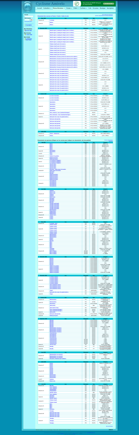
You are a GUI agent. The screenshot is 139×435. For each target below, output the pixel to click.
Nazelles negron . (53, 392)
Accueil (39, 8)
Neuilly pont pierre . (54, 315)
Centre (59, 16)
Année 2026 (29, 30)
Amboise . (52, 190)
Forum (69, 8)
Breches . (52, 258)
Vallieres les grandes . (54, 156)
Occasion (95, 8)
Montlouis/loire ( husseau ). (56, 327)
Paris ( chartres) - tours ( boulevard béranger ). (60, 112)
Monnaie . (52, 173)
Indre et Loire (65, 16)
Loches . (52, 216)
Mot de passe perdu (28, 21)
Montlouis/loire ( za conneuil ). (56, 354)
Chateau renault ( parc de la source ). (58, 44)
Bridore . (52, 22)
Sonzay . (52, 368)
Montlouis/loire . (53, 209)
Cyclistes (83, 8)
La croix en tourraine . (54, 95)
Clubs (75, 8)
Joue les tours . (53, 164)
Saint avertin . (53, 305)
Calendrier (47, 8)
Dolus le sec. (52, 191)
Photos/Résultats (59, 8)
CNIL (74, 433)
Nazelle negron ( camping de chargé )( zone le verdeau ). (62, 30)
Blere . (51, 242)
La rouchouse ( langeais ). (55, 160)
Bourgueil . (52, 198)
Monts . (51, 143)
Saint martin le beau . (54, 307)
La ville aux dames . (54, 277)
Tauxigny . (52, 410)
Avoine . (51, 363)
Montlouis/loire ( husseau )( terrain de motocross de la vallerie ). (63, 56)
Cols (89, 8)
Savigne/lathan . (53, 389)
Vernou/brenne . (53, 180)
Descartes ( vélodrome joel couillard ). (58, 358)
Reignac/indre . (53, 211)
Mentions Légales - (40, 429)
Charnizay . (52, 248)
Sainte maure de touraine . (55, 170)
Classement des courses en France (47, 16)
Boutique (102, 8)
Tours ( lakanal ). (53, 386)
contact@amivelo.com (91, 432)
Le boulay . (52, 20)
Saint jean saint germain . (55, 119)
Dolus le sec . (53, 197)
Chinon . (51, 135)
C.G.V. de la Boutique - (48, 429)
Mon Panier (29, 39)
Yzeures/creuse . (53, 333)
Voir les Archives (109, 426)
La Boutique (29, 38)
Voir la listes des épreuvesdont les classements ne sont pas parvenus (104, 15)
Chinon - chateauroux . (55, 133)
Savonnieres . (53, 102)
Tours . (51, 152)
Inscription (110, 8)
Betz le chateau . (53, 251)
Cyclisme (43, 3)
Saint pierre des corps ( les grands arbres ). (59, 69)
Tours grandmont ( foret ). (55, 284)
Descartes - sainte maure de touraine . (58, 169)
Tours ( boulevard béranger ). (56, 309)
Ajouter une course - (63, 429)
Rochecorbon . (53, 374)
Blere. (51, 243)
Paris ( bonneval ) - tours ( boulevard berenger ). (60, 114)
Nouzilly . (52, 346)
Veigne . (51, 290)
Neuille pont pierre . (54, 157)
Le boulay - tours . (54, 223)
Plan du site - (56, 429)
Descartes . (52, 171)
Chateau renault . (53, 224)
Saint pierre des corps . (55, 412)
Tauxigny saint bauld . (54, 203)
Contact (68, 429)
